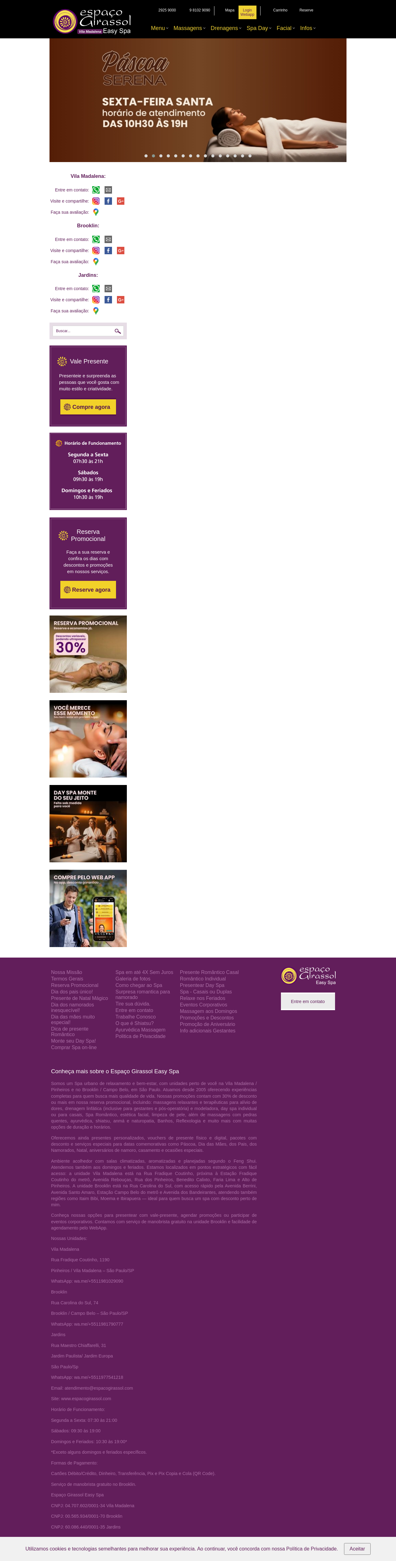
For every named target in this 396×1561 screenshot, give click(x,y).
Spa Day (257, 28)
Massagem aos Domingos (208, 1011)
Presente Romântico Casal (209, 972)
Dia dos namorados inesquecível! (72, 1007)
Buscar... (63, 331)
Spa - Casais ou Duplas (206, 991)
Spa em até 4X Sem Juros (144, 972)
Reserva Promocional (74, 985)
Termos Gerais (67, 978)
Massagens (188, 28)
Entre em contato (134, 1010)
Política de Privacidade (311, 1548)
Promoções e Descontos (207, 1017)
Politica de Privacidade (140, 1036)
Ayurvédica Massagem (140, 1029)
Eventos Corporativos (203, 1004)
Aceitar (357, 1548)
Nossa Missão (66, 972)
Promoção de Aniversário (207, 1024)
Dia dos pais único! (72, 991)
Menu (158, 28)
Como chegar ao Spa (138, 985)
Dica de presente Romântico (69, 1031)
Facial (284, 28)
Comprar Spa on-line (74, 1047)
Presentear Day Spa (202, 985)
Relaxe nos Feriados (202, 998)
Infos (306, 28)
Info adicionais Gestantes (207, 1030)
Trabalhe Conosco (135, 1016)
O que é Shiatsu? (134, 1023)
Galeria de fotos (132, 978)
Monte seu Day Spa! (73, 1041)
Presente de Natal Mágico (79, 998)
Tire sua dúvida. (132, 1003)
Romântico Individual (203, 978)
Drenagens (224, 28)
